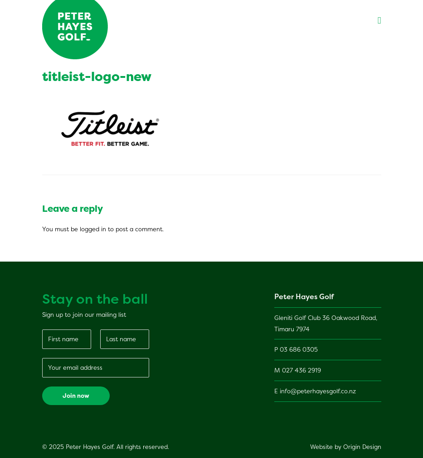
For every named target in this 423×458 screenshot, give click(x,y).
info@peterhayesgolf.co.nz (318, 391)
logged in (93, 229)
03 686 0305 (299, 349)
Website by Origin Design (345, 447)
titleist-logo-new (96, 76)
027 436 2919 (301, 370)
